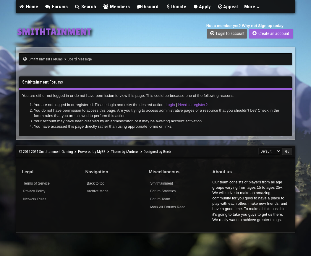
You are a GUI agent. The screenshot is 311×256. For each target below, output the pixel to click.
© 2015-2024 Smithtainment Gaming (46, 151)
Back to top (95, 183)
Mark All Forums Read (167, 207)
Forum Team (160, 199)
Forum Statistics (163, 191)
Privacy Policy (34, 191)
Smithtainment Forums (46, 59)
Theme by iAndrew (125, 151)
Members (116, 6)
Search (85, 6)
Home (28, 6)
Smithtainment (161, 183)
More (252, 6)
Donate (175, 6)
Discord (147, 6)
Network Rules (34, 199)
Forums (56, 6)
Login (170, 105)
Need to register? (193, 105)
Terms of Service (36, 183)
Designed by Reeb (157, 151)
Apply (202, 6)
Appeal (227, 6)
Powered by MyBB (92, 151)
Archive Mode (97, 191)
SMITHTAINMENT (54, 31)
